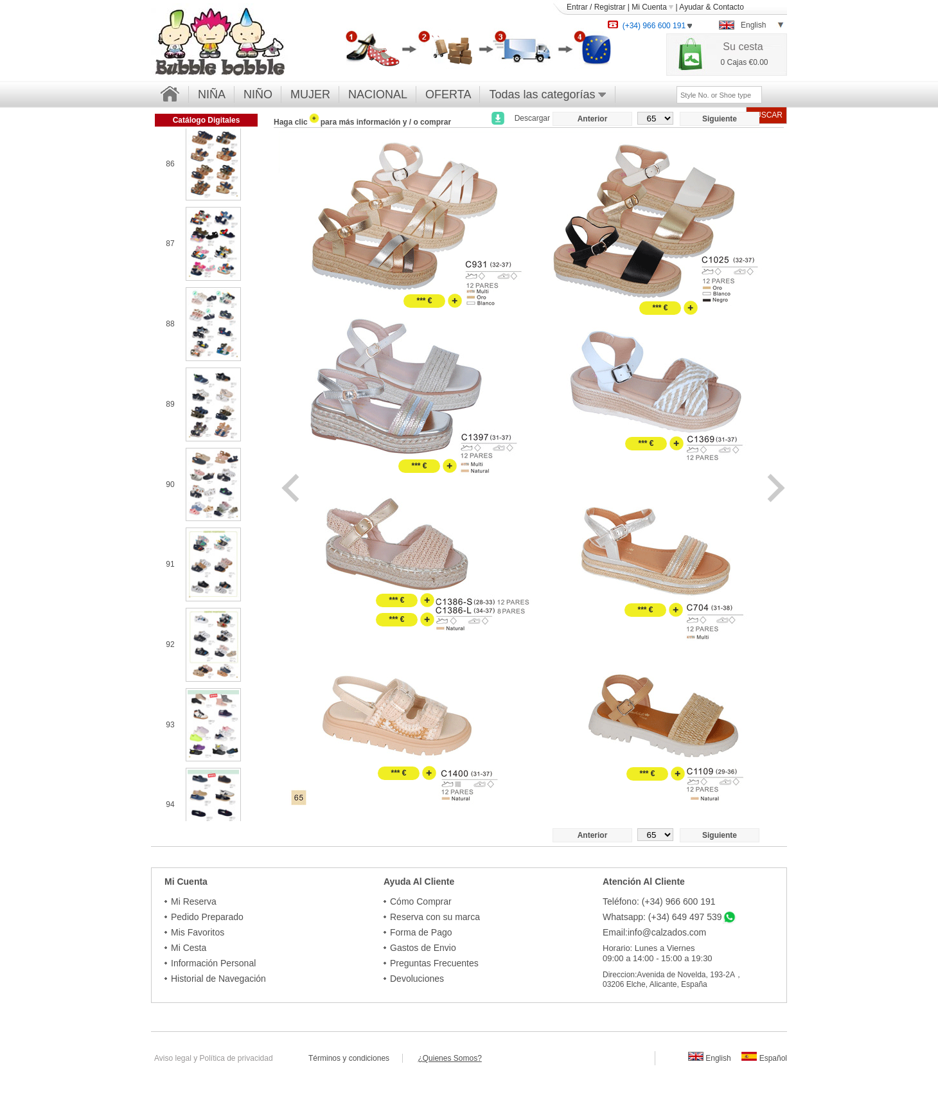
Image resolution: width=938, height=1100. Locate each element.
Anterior (593, 118)
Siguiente (719, 118)
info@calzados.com (667, 932)
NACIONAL (377, 94)
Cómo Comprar (421, 901)
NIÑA (212, 94)
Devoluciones (417, 978)
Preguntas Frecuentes (434, 963)
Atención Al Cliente (644, 881)
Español (764, 1058)
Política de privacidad (236, 1058)
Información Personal (213, 963)
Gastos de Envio (423, 948)
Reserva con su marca (435, 917)
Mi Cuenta (652, 7)
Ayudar (691, 7)
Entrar (577, 7)
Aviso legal (172, 1058)
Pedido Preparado (207, 917)
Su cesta (743, 46)
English (709, 1058)
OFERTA (448, 94)
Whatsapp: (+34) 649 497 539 (662, 917)
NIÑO (257, 94)
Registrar (610, 7)
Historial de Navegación (218, 978)
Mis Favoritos (197, 932)
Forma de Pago (421, 932)
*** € (424, 300)
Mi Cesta (188, 948)
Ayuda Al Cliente (419, 881)
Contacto (728, 7)
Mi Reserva (194, 901)
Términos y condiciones (355, 1058)
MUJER (310, 94)
